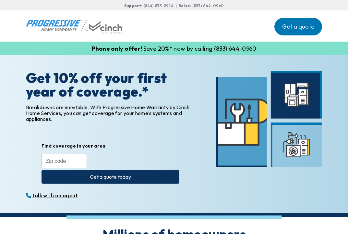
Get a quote (298, 26)
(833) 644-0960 (208, 5)
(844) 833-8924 (159, 5)
